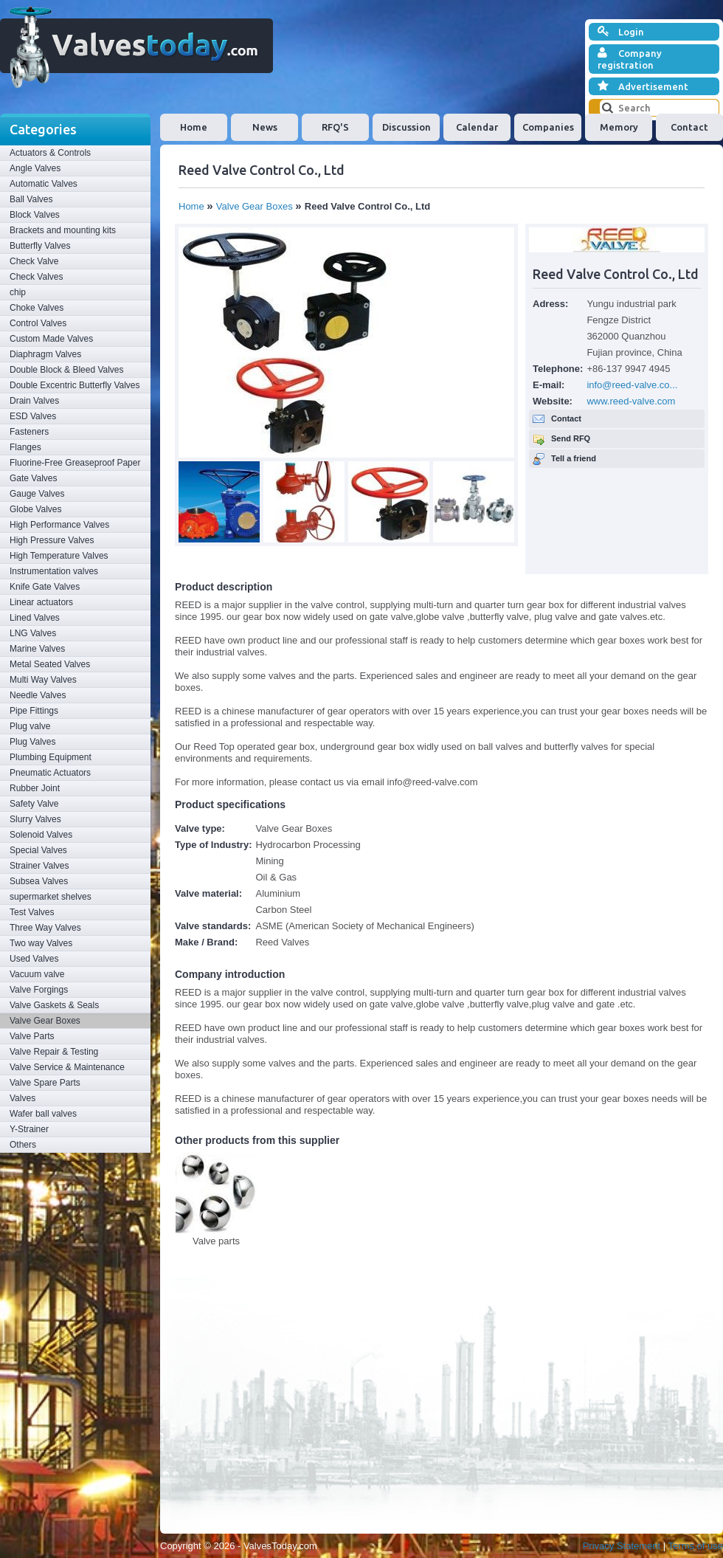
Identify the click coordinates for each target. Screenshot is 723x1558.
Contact (689, 127)
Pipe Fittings (34, 711)
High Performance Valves (59, 525)
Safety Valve (34, 804)
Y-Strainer (29, 1129)
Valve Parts (32, 1036)
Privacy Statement (622, 1545)
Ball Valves (31, 199)
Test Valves (32, 912)
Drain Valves (34, 401)
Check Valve (34, 261)
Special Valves (38, 850)
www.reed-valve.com (631, 401)
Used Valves (34, 959)
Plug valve (30, 726)
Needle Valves (38, 695)
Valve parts (216, 1241)
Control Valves (38, 323)
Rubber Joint (35, 788)
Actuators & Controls (50, 153)
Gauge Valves (37, 494)
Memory (619, 127)
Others (23, 1145)
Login (621, 32)
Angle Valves (35, 168)
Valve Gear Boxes (45, 1021)
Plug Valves (32, 742)
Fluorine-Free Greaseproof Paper (75, 463)
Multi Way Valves (43, 680)
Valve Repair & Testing (54, 1052)
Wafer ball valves (43, 1114)
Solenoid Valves (41, 835)
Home (193, 127)
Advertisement (643, 86)
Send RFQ (570, 438)
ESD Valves (33, 416)
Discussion (406, 127)
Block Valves (35, 215)
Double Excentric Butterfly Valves (75, 385)
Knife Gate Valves (45, 587)
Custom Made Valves (51, 339)
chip (18, 292)
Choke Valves (36, 308)
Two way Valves (41, 943)
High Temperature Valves (59, 556)
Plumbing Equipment (50, 757)
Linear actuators (41, 602)
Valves (22, 1098)
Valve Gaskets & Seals (54, 1005)
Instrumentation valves (54, 571)
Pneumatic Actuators (50, 773)
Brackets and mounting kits (63, 230)
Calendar (477, 127)
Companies (548, 127)
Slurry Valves (35, 819)
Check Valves (36, 277)
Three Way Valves (45, 928)
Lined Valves (35, 618)
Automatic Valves (43, 184)
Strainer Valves (39, 866)
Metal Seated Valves (50, 664)
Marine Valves (37, 649)
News (264, 127)
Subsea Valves (39, 881)
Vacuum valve (37, 974)
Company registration (630, 58)
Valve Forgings (39, 990)
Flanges (25, 447)
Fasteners (29, 432)
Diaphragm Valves (45, 354)
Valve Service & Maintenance (67, 1067)
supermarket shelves (50, 897)
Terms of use (695, 1545)
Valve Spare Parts (45, 1083)
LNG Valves (33, 633)
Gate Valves (33, 478)
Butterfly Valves (40, 246)
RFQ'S (335, 127)
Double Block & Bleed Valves (67, 370)
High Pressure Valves (52, 540)
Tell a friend (573, 458)
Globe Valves (35, 509)
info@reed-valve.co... (632, 384)
